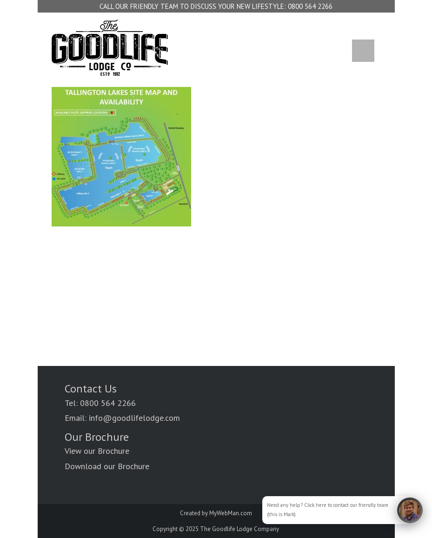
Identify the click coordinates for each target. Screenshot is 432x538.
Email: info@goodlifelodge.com (122, 417)
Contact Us (91, 388)
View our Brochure (97, 450)
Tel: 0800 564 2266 (100, 403)
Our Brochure (97, 437)
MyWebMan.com (230, 513)
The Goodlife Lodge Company (239, 529)
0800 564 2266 (310, 6)
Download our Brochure (107, 466)
